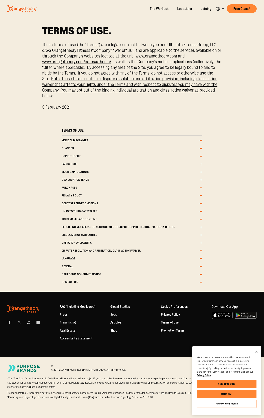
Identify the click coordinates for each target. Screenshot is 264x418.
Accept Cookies (227, 383)
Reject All (226, 393)
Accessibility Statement (76, 338)
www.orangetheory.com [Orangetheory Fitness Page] (156, 56)
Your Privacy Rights (226, 403)
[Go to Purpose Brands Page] (23, 368)
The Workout (159, 9)
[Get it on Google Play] (246, 315)
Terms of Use (170, 322)
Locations (184, 9)
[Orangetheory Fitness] (24, 308)
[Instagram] (28, 322)
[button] (220, 8)
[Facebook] (9, 322)
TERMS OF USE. (76, 31)
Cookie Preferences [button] (174, 307)
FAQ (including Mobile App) (78, 307)
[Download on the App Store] (222, 315)
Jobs (113, 314)
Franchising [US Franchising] (68, 322)
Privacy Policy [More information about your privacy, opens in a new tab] (204, 375)
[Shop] (113, 330)
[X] (19, 322)
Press (64, 314)
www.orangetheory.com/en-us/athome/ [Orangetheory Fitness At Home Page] (76, 61)
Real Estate (67, 330)
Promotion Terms (173, 330)
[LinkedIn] (38, 322)
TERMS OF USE (73, 130)
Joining (206, 9)
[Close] (256, 352)
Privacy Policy (170, 314)
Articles (115, 322)
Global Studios (120, 307)
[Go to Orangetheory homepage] (22, 8)
